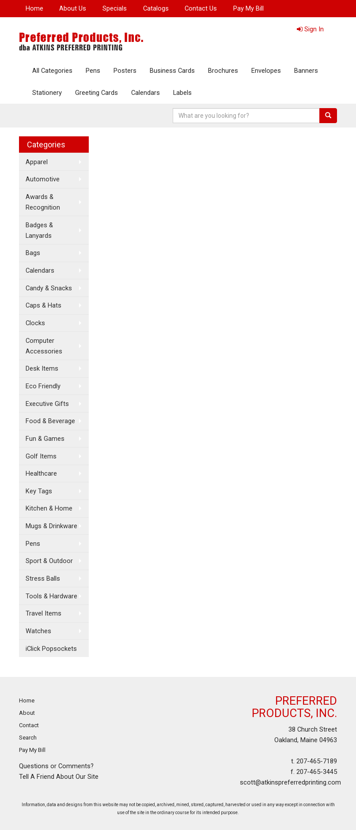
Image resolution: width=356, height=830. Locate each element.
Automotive (43, 179)
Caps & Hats (43, 305)
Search (28, 737)
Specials (114, 8)
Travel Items (43, 613)
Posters (125, 71)
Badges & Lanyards (39, 230)
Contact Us (201, 8)
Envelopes (266, 71)
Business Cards (172, 71)
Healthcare (41, 473)
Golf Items (41, 456)
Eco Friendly (43, 386)
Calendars (145, 93)
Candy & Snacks (49, 288)
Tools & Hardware (51, 596)
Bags (33, 253)
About (27, 713)
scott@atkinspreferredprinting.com (290, 782)
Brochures (223, 71)
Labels (182, 93)
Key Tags (39, 491)
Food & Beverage (50, 421)
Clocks (35, 323)
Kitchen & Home (49, 508)
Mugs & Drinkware (51, 526)
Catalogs (156, 8)
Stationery (47, 93)
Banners (306, 71)
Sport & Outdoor (49, 561)
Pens (93, 71)
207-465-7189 (316, 761)
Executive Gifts (47, 404)
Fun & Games (45, 439)
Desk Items (42, 368)
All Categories (52, 71)
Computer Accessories (44, 346)
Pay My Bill (248, 8)
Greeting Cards (96, 93)
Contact (29, 725)
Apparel (37, 162)
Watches (38, 631)
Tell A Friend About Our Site (58, 777)
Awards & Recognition (43, 202)
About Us (72, 8)
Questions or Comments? (56, 766)
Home (34, 8)
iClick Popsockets (51, 649)
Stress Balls (43, 578)
